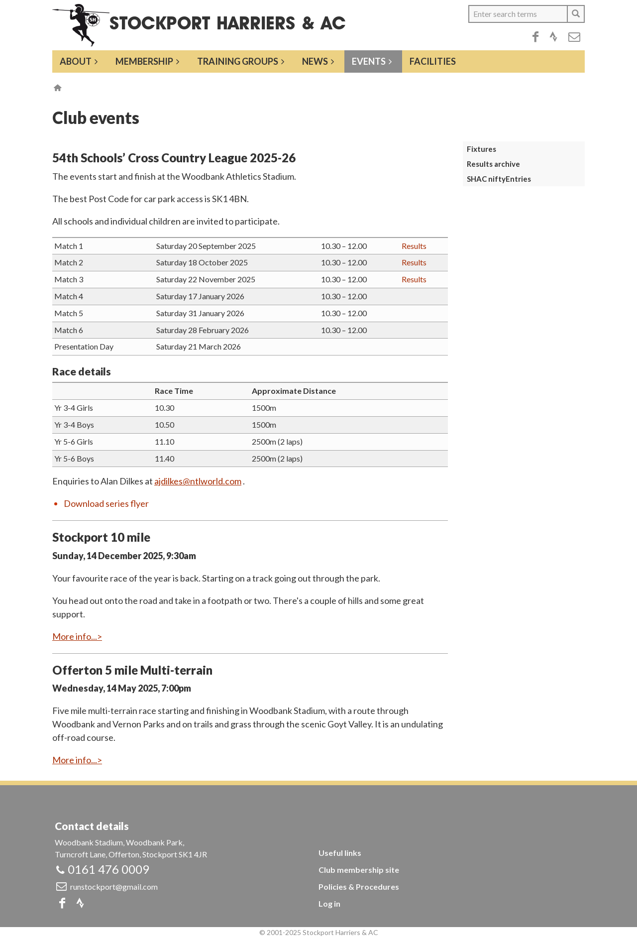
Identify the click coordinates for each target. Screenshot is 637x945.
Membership (144, 61)
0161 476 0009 (108, 869)
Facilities (433, 61)
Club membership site (358, 869)
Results (414, 245)
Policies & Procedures (358, 886)
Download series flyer (106, 503)
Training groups (237, 61)
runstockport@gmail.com (114, 886)
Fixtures (481, 148)
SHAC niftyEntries (499, 178)
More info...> (77, 636)
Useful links (339, 852)
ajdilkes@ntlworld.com (197, 480)
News (315, 61)
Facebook (535, 37)
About (76, 61)
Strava (553, 37)
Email (574, 37)
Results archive (493, 163)
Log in (329, 903)
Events (369, 61)
